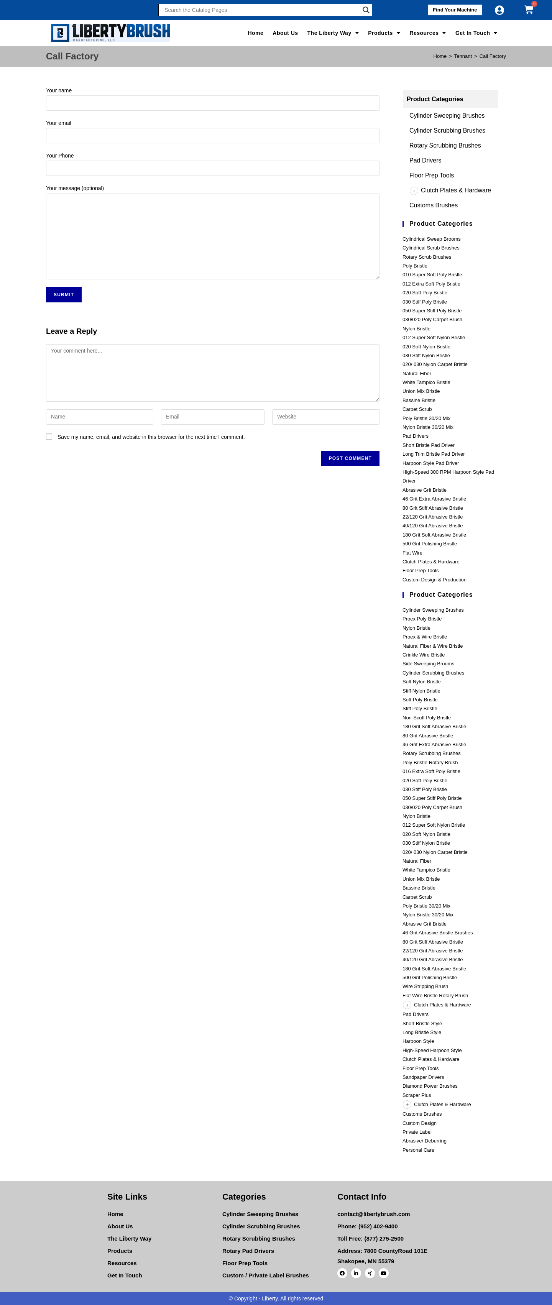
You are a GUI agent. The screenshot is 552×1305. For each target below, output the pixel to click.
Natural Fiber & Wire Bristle (432, 646)
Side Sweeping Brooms (428, 663)
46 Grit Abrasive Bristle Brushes (437, 933)
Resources (427, 32)
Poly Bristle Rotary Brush (430, 762)
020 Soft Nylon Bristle (426, 347)
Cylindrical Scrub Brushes (431, 248)
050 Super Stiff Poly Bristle (432, 311)
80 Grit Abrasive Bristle (427, 736)
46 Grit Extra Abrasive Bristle (434, 499)
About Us (285, 33)
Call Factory (493, 56)
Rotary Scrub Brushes (426, 257)
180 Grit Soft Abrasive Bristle (434, 535)
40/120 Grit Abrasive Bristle (432, 526)
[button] (450, 10)
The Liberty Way (333, 32)
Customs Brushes (433, 205)
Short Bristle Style (422, 1023)
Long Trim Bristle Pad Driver (433, 454)
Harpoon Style (418, 1041)
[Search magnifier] (366, 10)
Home (255, 33)
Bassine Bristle (418, 400)
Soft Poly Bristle (420, 700)
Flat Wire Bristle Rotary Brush (435, 995)
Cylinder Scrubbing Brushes (447, 130)
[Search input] (261, 10)
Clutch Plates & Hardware (450, 190)
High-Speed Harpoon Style (432, 1050)
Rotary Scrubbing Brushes (445, 145)
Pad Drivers (425, 160)
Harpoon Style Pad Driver (430, 463)
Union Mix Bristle (421, 391)
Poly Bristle (414, 266)
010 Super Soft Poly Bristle (432, 274)
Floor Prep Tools (431, 175)
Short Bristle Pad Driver (428, 445)
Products (384, 32)
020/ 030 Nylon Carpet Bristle (435, 364)
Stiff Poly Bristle (419, 708)
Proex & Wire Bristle (424, 637)
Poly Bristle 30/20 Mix (426, 418)
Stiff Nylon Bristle (421, 691)
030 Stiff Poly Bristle (424, 302)
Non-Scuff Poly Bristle (426, 718)
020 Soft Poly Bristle (424, 292)
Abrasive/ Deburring (424, 1141)
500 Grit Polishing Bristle (429, 544)
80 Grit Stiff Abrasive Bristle (432, 508)
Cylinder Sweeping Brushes (447, 115)
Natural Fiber (416, 373)
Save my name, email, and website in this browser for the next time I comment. (151, 437)
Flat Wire (412, 553)
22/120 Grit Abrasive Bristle (432, 517)
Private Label (417, 1132)
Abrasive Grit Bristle (424, 490)
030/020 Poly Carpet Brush (432, 319)
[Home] (440, 56)
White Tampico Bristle (426, 382)
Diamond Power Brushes (430, 1086)
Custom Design (419, 1123)
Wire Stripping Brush (425, 986)
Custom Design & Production (434, 580)
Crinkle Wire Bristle (423, 655)
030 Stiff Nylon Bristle (426, 355)
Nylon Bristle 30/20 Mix (427, 427)
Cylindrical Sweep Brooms (431, 239)
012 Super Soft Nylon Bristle (433, 337)
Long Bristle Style (421, 1032)
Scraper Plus (416, 1095)
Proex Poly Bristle (422, 619)
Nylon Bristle (416, 329)
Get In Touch (476, 32)
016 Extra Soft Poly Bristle (431, 771)
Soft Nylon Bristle (421, 682)
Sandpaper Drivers (423, 1077)
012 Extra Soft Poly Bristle (431, 284)
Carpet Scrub (417, 409)
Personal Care (418, 1150)
